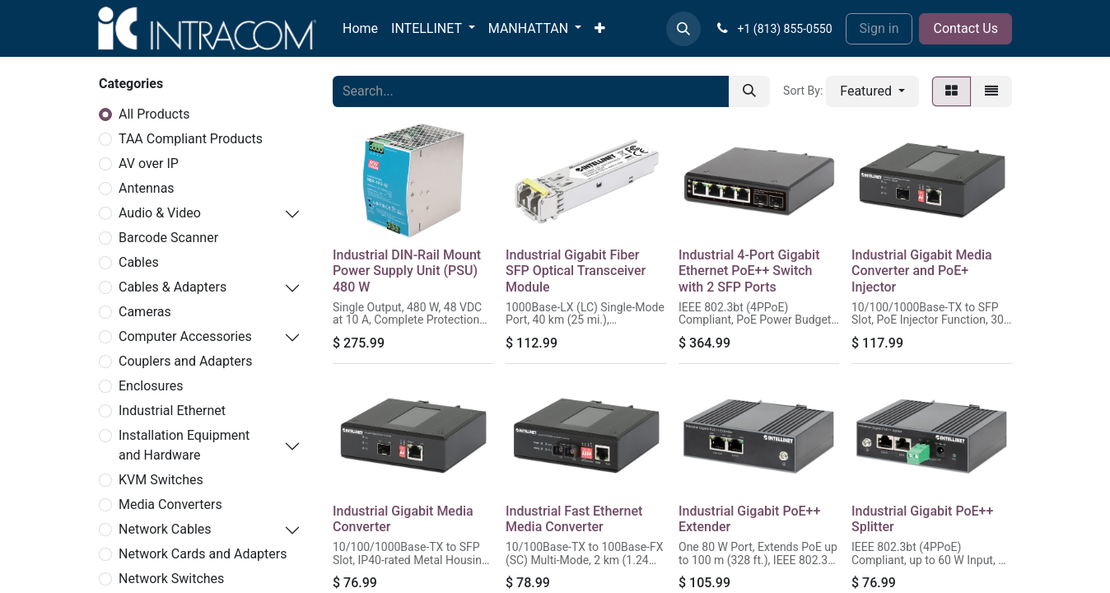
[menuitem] (360, 28)
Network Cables (165, 529)
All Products (154, 114)
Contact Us (965, 28)
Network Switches (171, 578)
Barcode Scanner (168, 237)
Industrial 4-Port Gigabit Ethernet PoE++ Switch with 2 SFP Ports (749, 270)
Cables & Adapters (172, 287)
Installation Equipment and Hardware (184, 445)
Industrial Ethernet (172, 410)
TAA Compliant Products (191, 139)
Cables (139, 262)
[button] (683, 29)
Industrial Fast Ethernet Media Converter (574, 519)
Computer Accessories (185, 336)
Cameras (145, 312)
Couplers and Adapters (185, 361)
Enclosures (151, 386)
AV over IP (149, 163)
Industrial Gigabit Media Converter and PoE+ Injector (921, 270)
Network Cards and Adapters (203, 554)
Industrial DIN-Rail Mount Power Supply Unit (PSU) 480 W (407, 270)
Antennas (147, 188)
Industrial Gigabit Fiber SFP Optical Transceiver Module (576, 270)
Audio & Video (160, 213)
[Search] (749, 91)
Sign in (879, 28)
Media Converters (170, 504)
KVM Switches (161, 480)
